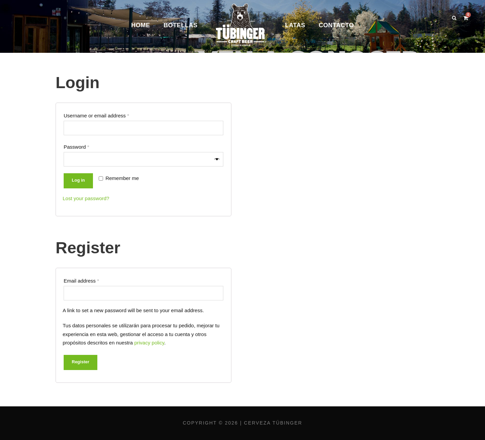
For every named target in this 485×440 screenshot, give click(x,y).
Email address (81, 281)
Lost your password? (86, 198)
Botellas (180, 25)
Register (80, 361)
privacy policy (149, 342)
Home (140, 25)
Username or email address (96, 115)
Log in (78, 180)
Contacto (336, 25)
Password (76, 147)
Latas (295, 25)
